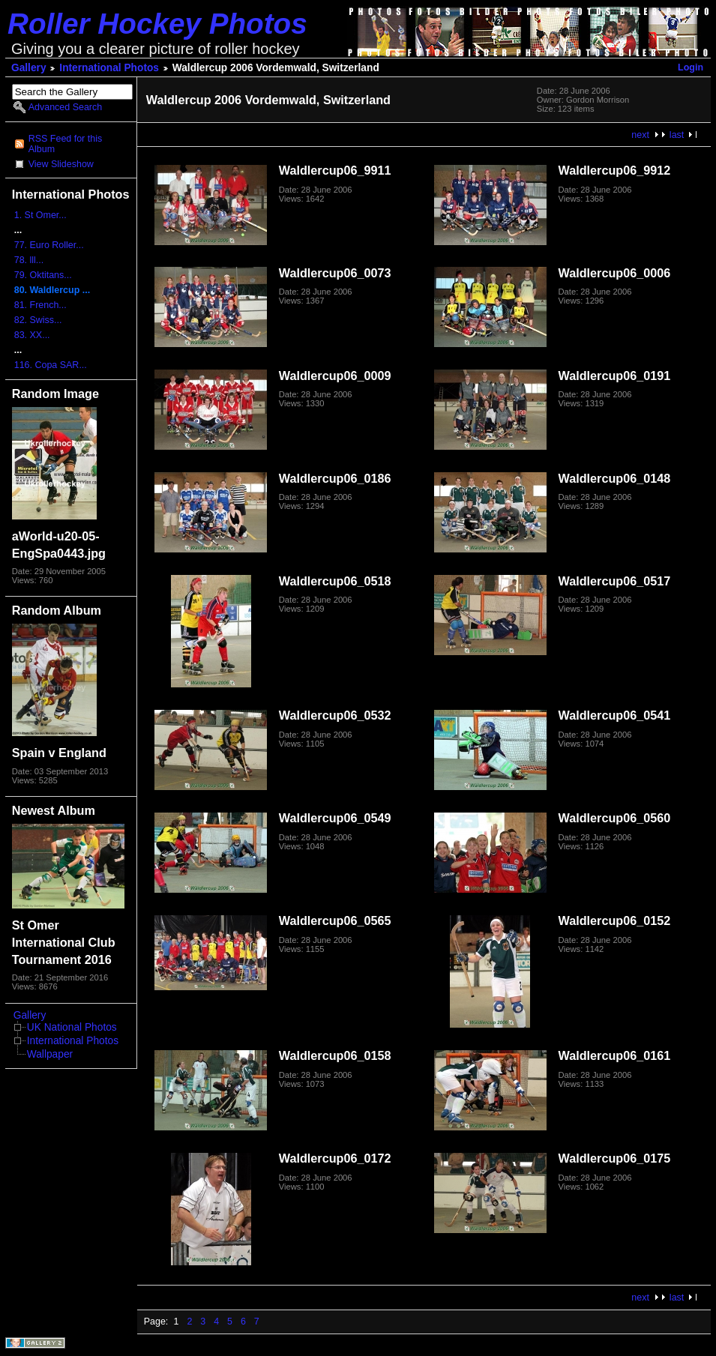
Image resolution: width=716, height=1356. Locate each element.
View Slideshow (61, 164)
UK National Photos (72, 1027)
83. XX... (32, 335)
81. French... (40, 305)
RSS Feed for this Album (65, 143)
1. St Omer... (40, 215)
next (640, 135)
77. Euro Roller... (49, 245)
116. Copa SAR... (50, 365)
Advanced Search (65, 107)
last (677, 135)
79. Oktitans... (43, 275)
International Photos (109, 67)
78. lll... (29, 260)
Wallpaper (50, 1054)
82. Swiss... (38, 320)
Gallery (28, 67)
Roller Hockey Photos (157, 23)
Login (690, 67)
